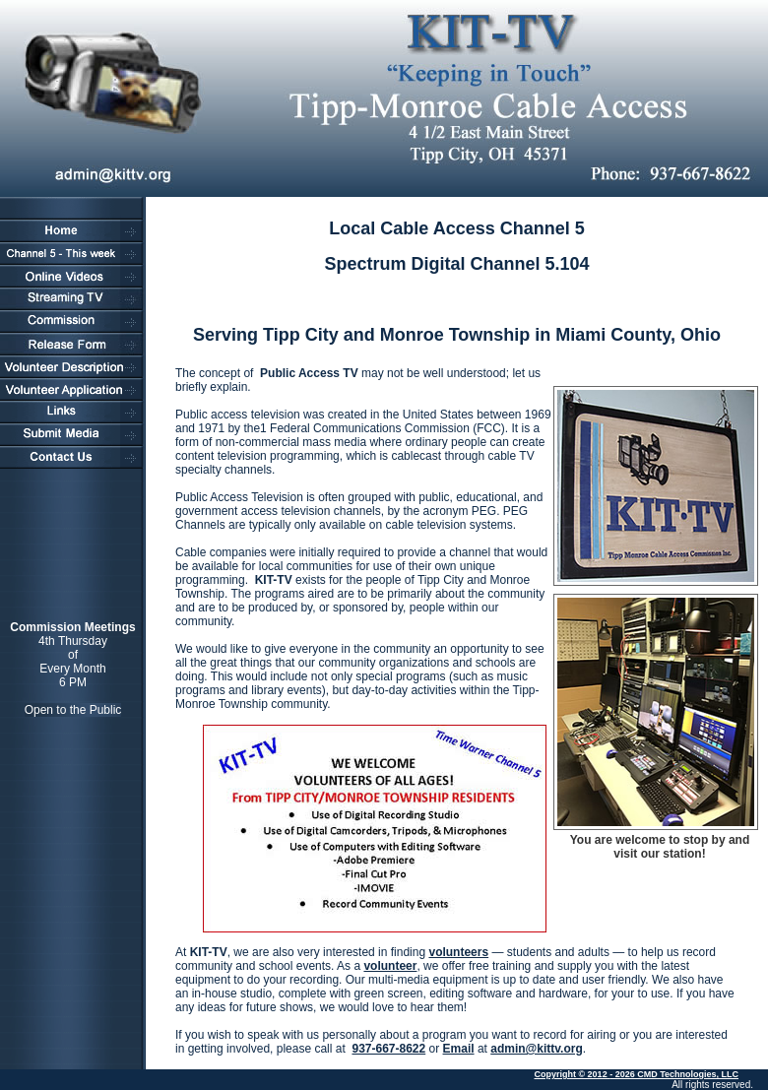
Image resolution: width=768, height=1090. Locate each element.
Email (459, 1049)
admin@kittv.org (536, 1049)
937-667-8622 (388, 1049)
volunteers (458, 952)
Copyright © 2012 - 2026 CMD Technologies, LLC (636, 1074)
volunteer (389, 966)
